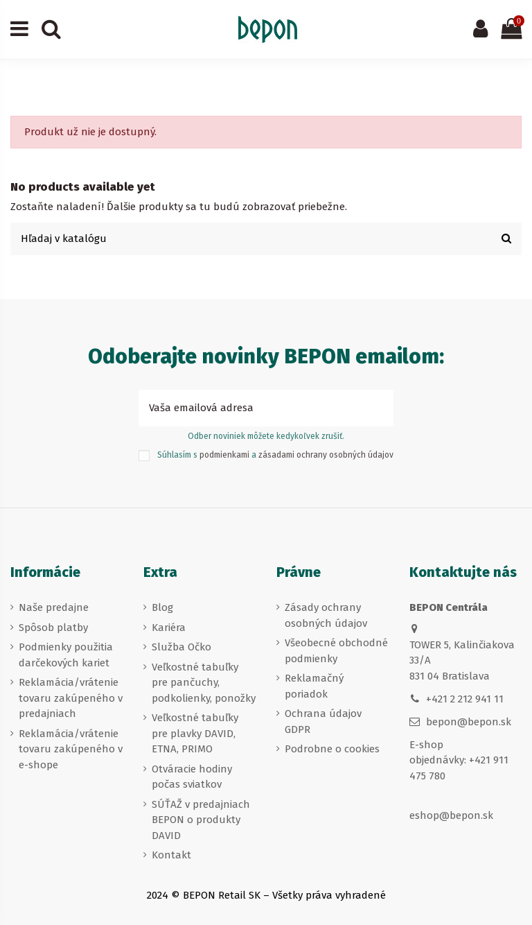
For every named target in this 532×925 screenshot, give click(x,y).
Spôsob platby (53, 627)
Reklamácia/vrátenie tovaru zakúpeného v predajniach (71, 698)
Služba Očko (181, 647)
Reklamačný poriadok (314, 686)
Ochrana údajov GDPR (323, 721)
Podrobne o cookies (332, 749)
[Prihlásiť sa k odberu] (377, 408)
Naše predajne (54, 607)
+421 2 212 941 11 (465, 699)
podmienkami (224, 455)
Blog (162, 607)
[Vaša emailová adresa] (250, 408)
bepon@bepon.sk (468, 722)
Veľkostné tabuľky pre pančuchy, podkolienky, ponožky (204, 682)
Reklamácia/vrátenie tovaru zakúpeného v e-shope (71, 749)
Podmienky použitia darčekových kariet (66, 655)
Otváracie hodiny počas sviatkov (192, 777)
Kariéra (169, 627)
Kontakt (171, 855)
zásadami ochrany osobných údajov (325, 455)
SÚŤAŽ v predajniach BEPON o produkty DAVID (201, 820)
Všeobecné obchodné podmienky (336, 651)
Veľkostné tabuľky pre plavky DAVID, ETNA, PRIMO (195, 733)
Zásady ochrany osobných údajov (326, 615)
